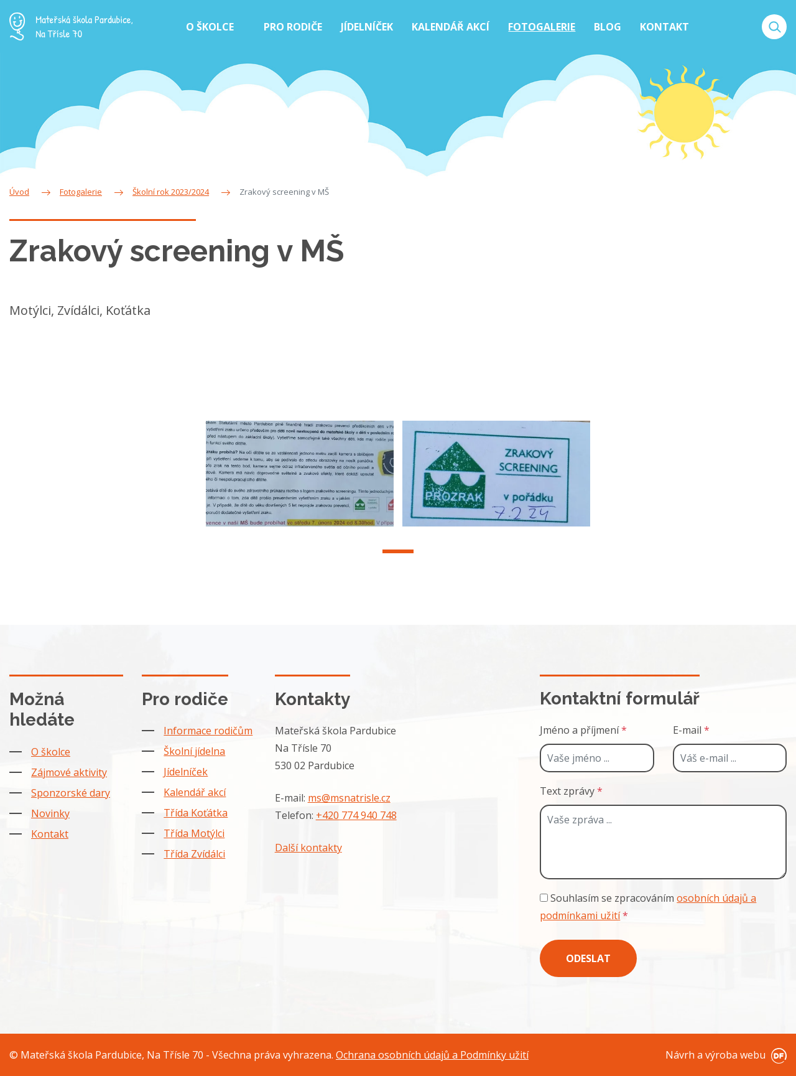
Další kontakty (308, 847)
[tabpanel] (299, 481)
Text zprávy (571, 791)
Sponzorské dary (70, 793)
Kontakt (49, 834)
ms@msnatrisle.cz (349, 798)
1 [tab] (398, 559)
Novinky (50, 813)
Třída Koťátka (196, 813)
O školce (50, 752)
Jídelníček (186, 772)
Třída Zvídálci (194, 854)
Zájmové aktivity (69, 772)
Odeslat (588, 958)
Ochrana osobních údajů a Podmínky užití (432, 1055)
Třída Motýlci (194, 833)
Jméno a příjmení (583, 730)
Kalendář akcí (195, 792)
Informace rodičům (208, 730)
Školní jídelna (194, 751)
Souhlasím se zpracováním (648, 906)
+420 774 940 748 (356, 815)
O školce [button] (211, 27)
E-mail (691, 730)
